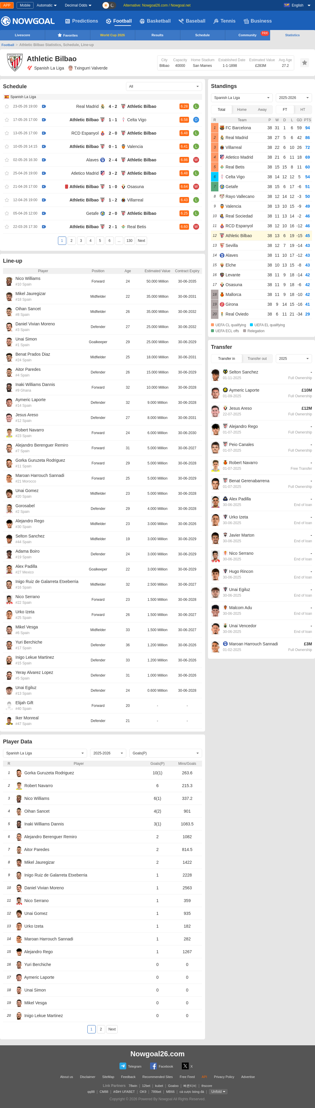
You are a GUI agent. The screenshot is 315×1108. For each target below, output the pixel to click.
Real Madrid (87, 106)
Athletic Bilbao (141, 106)
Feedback (128, 1077)
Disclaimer (87, 1077)
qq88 (90, 1091)
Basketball (155, 21)
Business (258, 21)
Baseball (192, 21)
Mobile (25, 5)
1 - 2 (113, 200)
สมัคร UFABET (124, 1091)
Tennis (224, 21)
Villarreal (135, 200)
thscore (206, 1085)
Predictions (81, 21)
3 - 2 (113, 173)
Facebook (161, 1066)
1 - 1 (113, 119)
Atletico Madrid (85, 173)
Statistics (292, 35)
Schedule (202, 35)
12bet (146, 1085)
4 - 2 (113, 106)
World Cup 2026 (112, 35)
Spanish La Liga (45, 68)
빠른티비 (189, 1085)
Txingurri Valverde (88, 68)
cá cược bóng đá (191, 1091)
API (204, 1077)
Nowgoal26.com (157, 1054)
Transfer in (226, 359)
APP (6, 5)
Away (262, 110)
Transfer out (257, 359)
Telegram (130, 1066)
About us (66, 1077)
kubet (159, 1085)
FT (285, 110)
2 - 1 (113, 226)
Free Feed (187, 1077)
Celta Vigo (136, 119)
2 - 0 (113, 133)
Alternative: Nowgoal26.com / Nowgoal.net (156, 5)
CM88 (104, 1091)
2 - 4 (113, 159)
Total (221, 110)
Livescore (22, 35)
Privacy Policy (224, 1077)
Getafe (92, 213)
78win (133, 1085)
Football (119, 21)
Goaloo (173, 1085)
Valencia (135, 146)
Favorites (67, 35)
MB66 (170, 1091)
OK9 (143, 1091)
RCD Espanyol (85, 133)
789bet (156, 1091)
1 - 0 (113, 186)
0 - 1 (113, 146)
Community (254, 34)
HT (302, 110)
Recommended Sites (157, 1077)
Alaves (92, 159)
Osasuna (135, 186)
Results (157, 35)
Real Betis (136, 226)
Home (242, 110)
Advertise (248, 1077)
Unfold (216, 1092)
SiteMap (108, 1077)
